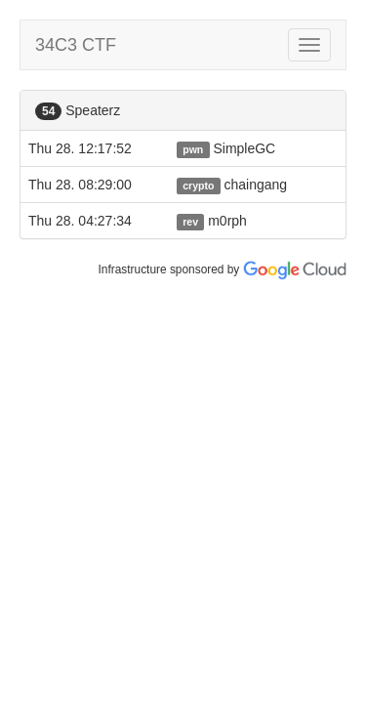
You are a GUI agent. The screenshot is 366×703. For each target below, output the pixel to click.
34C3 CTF (75, 45)
